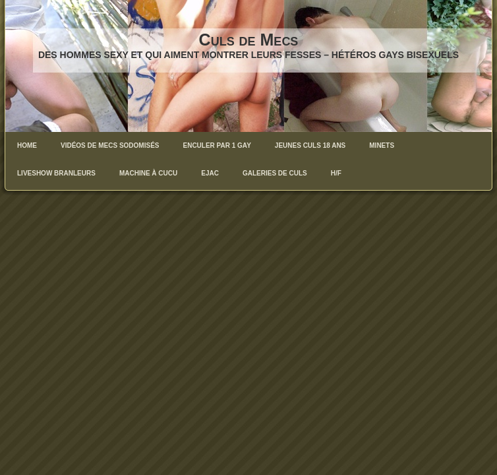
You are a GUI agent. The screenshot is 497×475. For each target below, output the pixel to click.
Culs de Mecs (249, 39)
